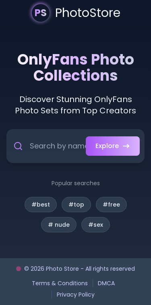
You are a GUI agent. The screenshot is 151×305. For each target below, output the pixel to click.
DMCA (106, 283)
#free (111, 205)
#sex (95, 225)
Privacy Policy (76, 294)
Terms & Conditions (60, 283)
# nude (59, 225)
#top (76, 205)
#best (40, 205)
